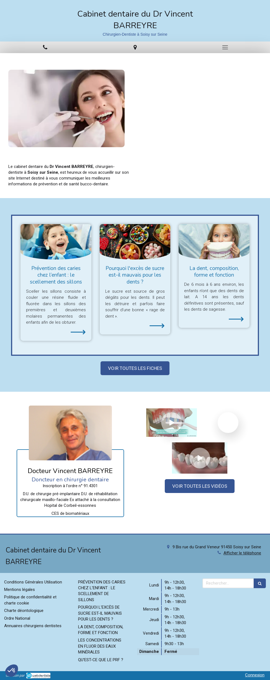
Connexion (254, 675)
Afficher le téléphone (242, 553)
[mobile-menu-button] (225, 47)
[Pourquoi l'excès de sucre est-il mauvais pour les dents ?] (135, 241)
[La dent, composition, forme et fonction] (214, 241)
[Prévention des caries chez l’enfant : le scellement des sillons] (55, 241)
